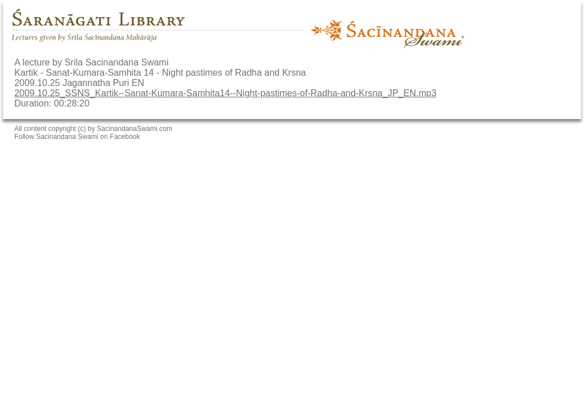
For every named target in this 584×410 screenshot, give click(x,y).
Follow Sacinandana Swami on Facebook (77, 137)
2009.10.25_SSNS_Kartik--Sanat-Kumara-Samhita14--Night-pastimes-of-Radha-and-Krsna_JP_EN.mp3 (225, 93)
